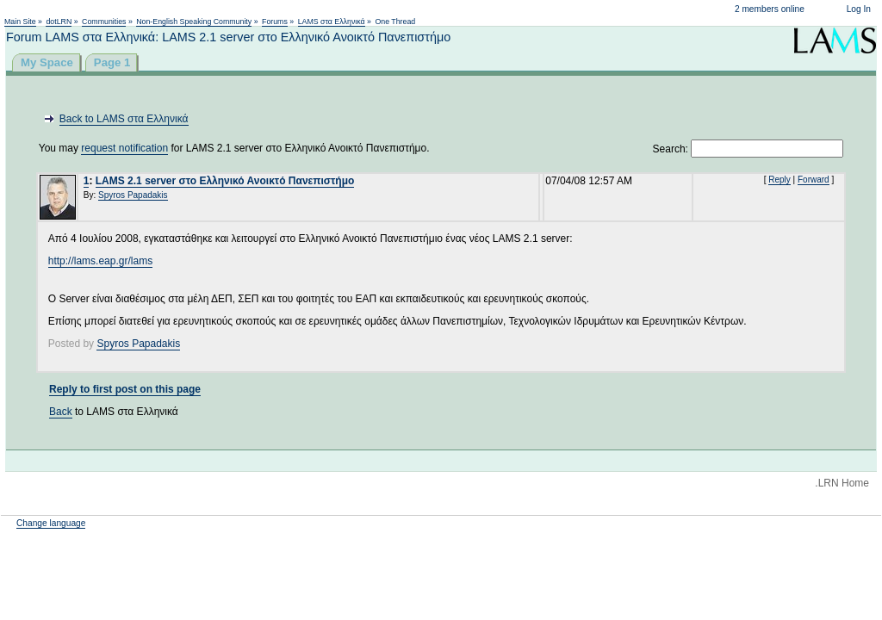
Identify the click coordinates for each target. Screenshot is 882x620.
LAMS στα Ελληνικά (331, 21)
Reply (779, 179)
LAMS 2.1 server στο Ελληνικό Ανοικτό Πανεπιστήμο (225, 181)
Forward (813, 179)
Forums (275, 21)
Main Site (20, 21)
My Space (47, 62)
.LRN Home (842, 483)
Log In (859, 9)
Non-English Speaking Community (194, 21)
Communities (104, 21)
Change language (50, 523)
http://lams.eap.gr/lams (100, 261)
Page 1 (112, 62)
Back (60, 412)
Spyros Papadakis (133, 195)
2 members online (769, 9)
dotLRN (58, 21)
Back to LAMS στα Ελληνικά (124, 119)
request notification (124, 148)
